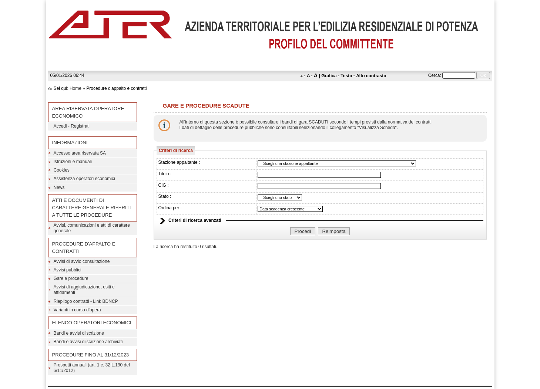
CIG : (163, 185)
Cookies (62, 170)
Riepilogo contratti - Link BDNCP (86, 301)
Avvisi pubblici (67, 270)
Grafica (328, 75)
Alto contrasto (371, 75)
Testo (346, 75)
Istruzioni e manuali (73, 161)
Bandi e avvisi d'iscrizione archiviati (88, 341)
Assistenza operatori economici (84, 178)
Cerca (434, 75)
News (59, 187)
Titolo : (165, 173)
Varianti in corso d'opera (77, 309)
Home (75, 88)
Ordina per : (170, 207)
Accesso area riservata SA (80, 153)
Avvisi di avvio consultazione (82, 261)
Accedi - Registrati (72, 126)
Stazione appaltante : (179, 162)
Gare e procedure (71, 278)
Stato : (164, 196)
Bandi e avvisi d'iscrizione (79, 333)
